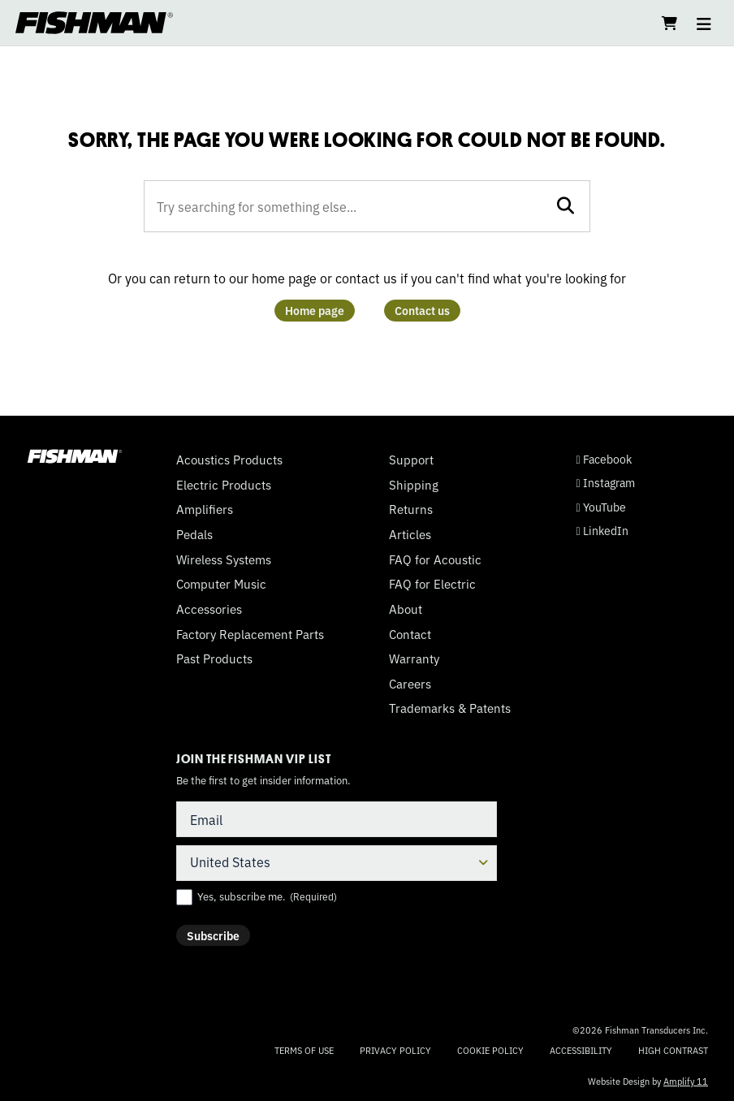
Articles (410, 534)
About (405, 609)
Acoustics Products (229, 459)
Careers (410, 684)
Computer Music (221, 584)
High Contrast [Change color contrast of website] (673, 1050)
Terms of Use (304, 1049)
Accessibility (581, 1049)
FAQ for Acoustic (435, 559)
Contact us (422, 310)
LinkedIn (602, 530)
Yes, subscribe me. (267, 896)
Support (411, 459)
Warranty (414, 658)
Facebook (604, 459)
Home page (314, 310)
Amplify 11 (685, 1080)
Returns (411, 509)
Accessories (209, 609)
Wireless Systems (223, 559)
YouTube (601, 507)
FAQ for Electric (432, 584)
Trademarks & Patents (450, 708)
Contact (410, 634)
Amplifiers (204, 509)
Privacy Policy (395, 1049)
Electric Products (223, 485)
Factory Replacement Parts (250, 634)
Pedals (194, 534)
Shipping (413, 485)
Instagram (605, 482)
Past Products (214, 658)
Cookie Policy (490, 1049)
